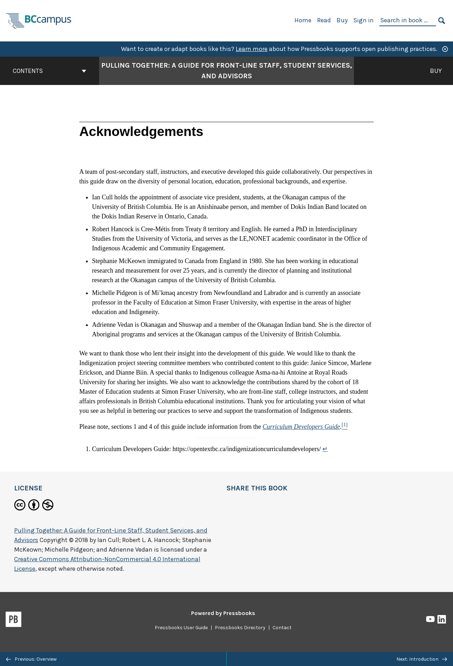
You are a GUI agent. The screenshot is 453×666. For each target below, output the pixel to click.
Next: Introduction (421, 659)
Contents (49, 71)
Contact (282, 628)
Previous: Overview (31, 659)
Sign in (363, 20)
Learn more (252, 49)
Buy (342, 20)
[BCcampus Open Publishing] (39, 20)
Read (324, 20)
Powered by (223, 613)
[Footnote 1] (345, 426)
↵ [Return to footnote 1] (325, 448)
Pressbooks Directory (240, 628)
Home (302, 20)
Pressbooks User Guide (181, 628)
